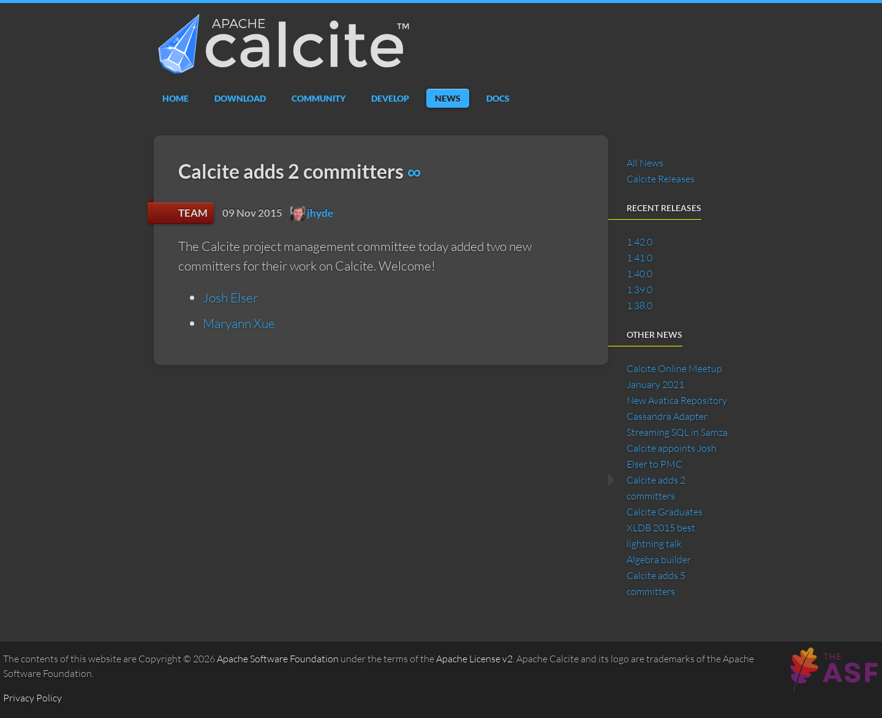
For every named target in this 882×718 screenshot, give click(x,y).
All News (645, 163)
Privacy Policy (32, 698)
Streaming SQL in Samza (677, 432)
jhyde (311, 212)
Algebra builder (659, 559)
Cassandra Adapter (667, 416)
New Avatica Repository (677, 400)
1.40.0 (639, 273)
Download (240, 98)
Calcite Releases (661, 179)
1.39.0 (639, 289)
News (448, 98)
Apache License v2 (474, 659)
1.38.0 (639, 305)
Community (318, 98)
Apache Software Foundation (278, 659)
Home (175, 98)
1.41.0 (639, 258)
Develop (390, 98)
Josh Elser (230, 297)
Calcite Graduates (665, 512)
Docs (498, 98)
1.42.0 (639, 242)
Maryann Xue (239, 323)
